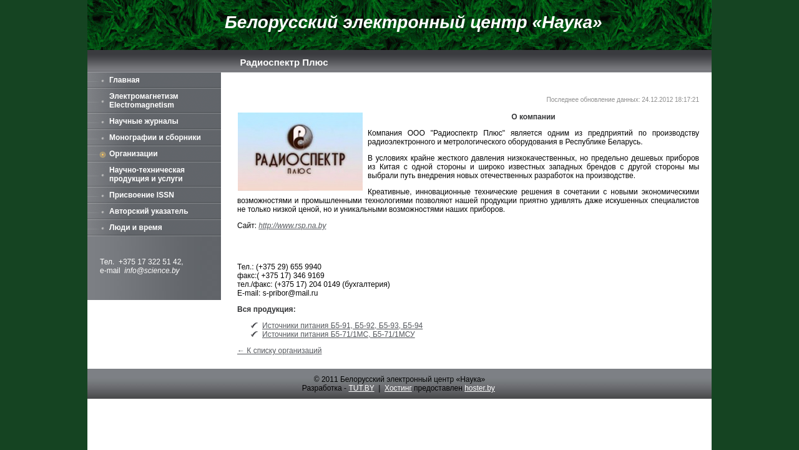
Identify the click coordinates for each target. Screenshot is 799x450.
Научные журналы (144, 121)
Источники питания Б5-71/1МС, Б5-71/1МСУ (338, 334)
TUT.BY (361, 388)
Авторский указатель (149, 211)
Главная (124, 80)
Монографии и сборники (155, 137)
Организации (133, 153)
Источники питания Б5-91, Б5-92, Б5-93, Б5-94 (342, 325)
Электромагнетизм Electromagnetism (144, 100)
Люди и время (135, 227)
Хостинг (398, 388)
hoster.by (479, 388)
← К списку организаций (279, 350)
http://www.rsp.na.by (292, 225)
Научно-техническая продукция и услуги (147, 174)
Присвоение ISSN (141, 195)
